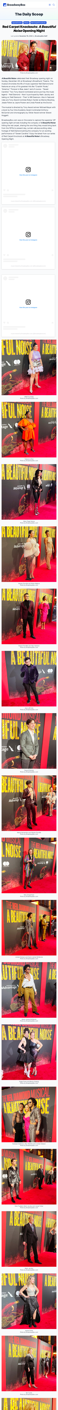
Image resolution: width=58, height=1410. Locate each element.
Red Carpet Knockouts (38, 22)
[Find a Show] (53, 5)
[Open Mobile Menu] (50, 5)
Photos (26, 22)
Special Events (17, 22)
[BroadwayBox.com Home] (14, 4)
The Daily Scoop (29, 14)
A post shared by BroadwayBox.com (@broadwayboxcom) (28, 201)
